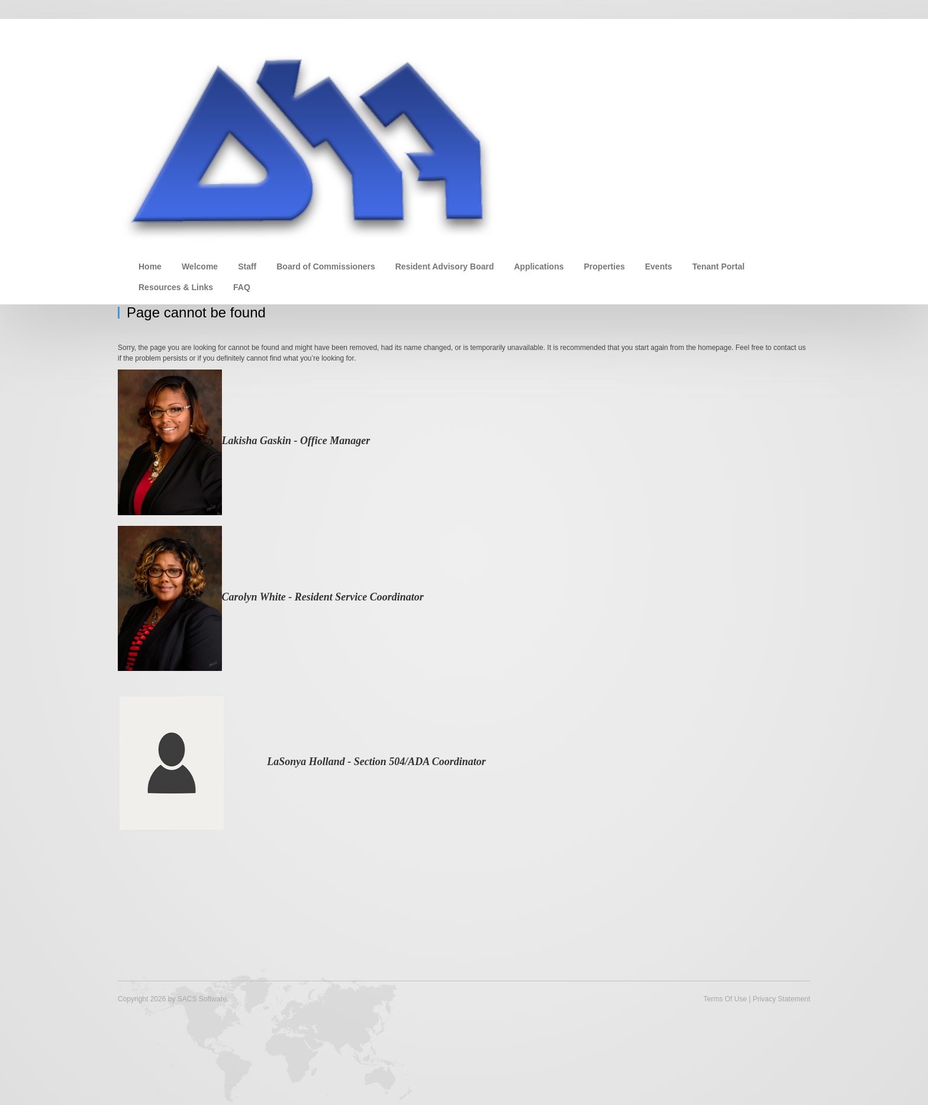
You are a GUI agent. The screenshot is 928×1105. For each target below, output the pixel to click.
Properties (604, 266)
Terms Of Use (724, 999)
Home (150, 266)
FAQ (241, 287)
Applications (538, 266)
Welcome (200, 266)
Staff (247, 266)
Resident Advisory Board (444, 266)
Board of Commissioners (325, 266)
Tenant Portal (718, 266)
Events (658, 266)
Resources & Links (175, 287)
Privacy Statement (781, 999)
